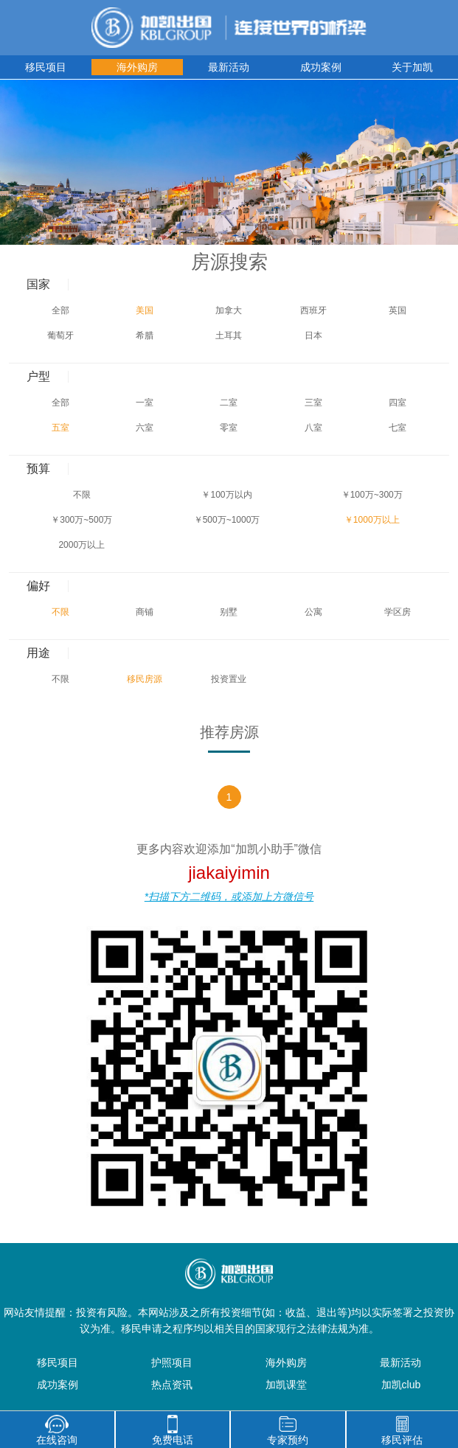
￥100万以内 (226, 495)
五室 (60, 427)
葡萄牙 (60, 335)
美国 (144, 310)
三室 (313, 402)
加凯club (401, 1384)
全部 (60, 310)
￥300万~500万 (81, 520)
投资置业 (228, 679)
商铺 (144, 612)
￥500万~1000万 (227, 520)
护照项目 (171, 1362)
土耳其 (228, 335)
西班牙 (313, 310)
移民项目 (45, 67)
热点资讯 (171, 1384)
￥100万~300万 (372, 495)
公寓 (313, 612)
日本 (313, 335)
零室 (228, 427)
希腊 (144, 335)
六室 (144, 427)
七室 (397, 427)
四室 (397, 402)
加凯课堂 (286, 1384)
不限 (82, 495)
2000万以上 (81, 545)
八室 (313, 427)
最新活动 (228, 67)
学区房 (397, 612)
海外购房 (137, 67)
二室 (228, 402)
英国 (397, 310)
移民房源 (144, 679)
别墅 (228, 612)
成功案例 (320, 67)
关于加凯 (412, 67)
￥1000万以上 (372, 520)
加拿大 (228, 310)
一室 (144, 402)
